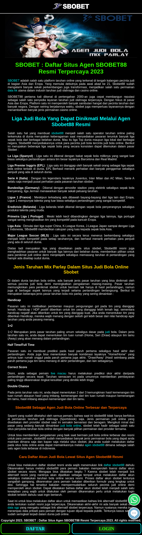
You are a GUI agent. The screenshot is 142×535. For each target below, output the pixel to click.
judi (107, 332)
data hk (12, 90)
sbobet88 (57, 133)
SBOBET (14, 80)
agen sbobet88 (94, 445)
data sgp (13, 507)
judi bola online (70, 425)
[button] (134, 513)
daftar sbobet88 (114, 465)
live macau (58, 373)
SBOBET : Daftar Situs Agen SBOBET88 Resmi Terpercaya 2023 (68, 520)
